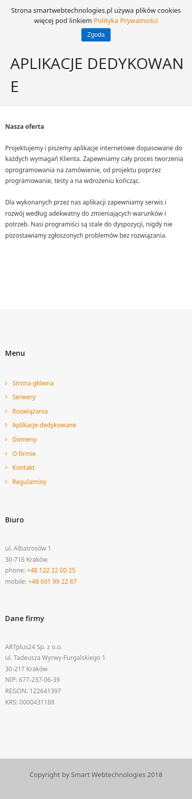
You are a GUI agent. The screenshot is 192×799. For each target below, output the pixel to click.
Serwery (24, 397)
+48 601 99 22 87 (52, 581)
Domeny (24, 439)
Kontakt (23, 467)
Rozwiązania (30, 411)
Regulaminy (29, 481)
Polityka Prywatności (126, 20)
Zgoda (95, 34)
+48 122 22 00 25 (51, 570)
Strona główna (33, 383)
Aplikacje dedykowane (44, 425)
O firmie (24, 453)
